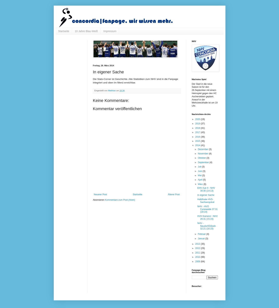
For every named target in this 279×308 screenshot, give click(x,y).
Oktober (202, 158)
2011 (198, 252)
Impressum (109, 31)
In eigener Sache (205, 195)
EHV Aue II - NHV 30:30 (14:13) (206, 189)
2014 (198, 145)
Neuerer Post (100, 194)
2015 (198, 141)
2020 (198, 119)
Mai (200, 175)
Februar (202, 234)
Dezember (203, 149)
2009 (198, 261)
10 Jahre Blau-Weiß (86, 31)
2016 (198, 137)
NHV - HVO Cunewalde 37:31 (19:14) (207, 209)
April (200, 179)
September (203, 162)
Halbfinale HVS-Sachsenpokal (205, 200)
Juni (200, 171)
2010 (198, 257)
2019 (198, 123)
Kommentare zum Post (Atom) (120, 200)
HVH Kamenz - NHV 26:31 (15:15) (207, 217)
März (200, 184)
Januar (201, 238)
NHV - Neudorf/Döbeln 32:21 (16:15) (206, 226)
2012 (198, 248)
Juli (200, 166)
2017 (198, 132)
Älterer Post (174, 194)
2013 (198, 244)
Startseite (63, 31)
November (203, 153)
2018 (198, 128)
